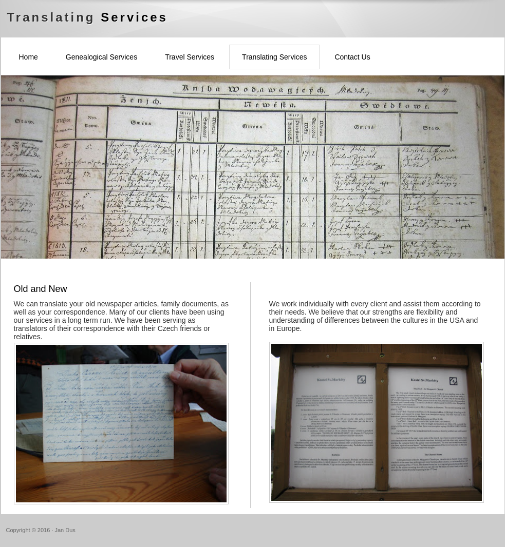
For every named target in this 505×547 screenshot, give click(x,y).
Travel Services (189, 57)
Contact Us (352, 57)
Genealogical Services (101, 57)
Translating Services (274, 57)
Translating (87, 17)
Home (28, 57)
